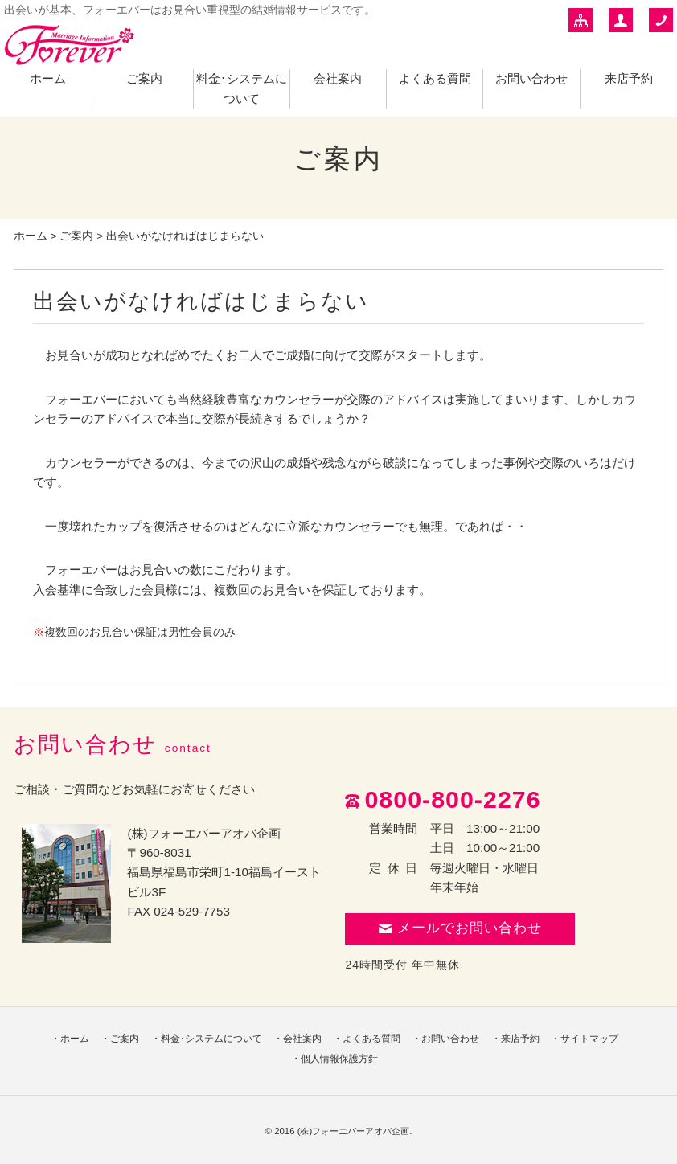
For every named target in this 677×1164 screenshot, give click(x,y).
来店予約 (629, 78)
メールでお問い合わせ (460, 928)
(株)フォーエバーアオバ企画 (353, 1131)
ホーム (48, 78)
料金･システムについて (211, 1038)
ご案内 (144, 78)
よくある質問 (435, 78)
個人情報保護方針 (339, 1058)
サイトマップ (589, 1038)
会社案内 (338, 78)
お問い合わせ (531, 78)
